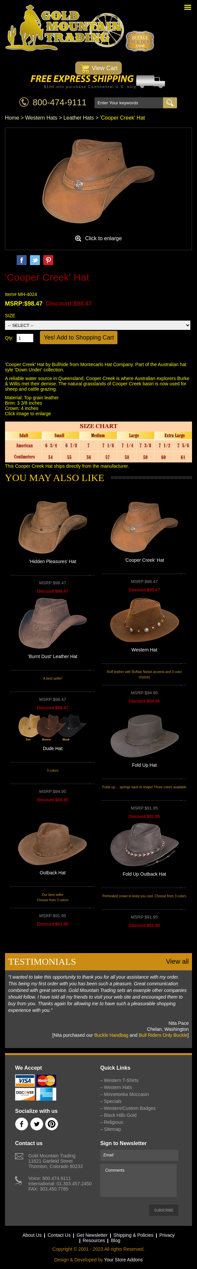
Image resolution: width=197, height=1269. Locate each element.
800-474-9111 (60, 102)
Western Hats (41, 118)
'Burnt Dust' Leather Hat (53, 656)
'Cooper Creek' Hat (144, 560)
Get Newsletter (92, 1235)
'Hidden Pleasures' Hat (52, 561)
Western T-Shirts (121, 1080)
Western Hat (144, 649)
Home (12, 118)
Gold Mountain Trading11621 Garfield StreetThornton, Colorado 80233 (55, 1161)
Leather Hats (79, 118)
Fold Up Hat (144, 765)
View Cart (99, 68)
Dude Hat (53, 748)
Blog (115, 1240)
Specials (112, 1101)
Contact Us (59, 1235)
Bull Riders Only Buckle (163, 1035)
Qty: (9, 338)
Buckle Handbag (111, 1035)
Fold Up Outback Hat (144, 874)
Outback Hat (53, 872)
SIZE (10, 315)
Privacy (167, 1235)
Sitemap (112, 1129)
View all (177, 961)
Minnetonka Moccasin (126, 1094)
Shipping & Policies (133, 1235)
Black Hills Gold (120, 1115)
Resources (94, 1240)
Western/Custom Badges (129, 1108)
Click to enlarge (103, 238)
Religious (113, 1122)
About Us (32, 1235)
